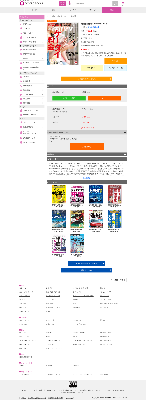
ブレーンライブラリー (30, 110)
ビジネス (73, 10)
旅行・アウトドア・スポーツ (109, 304)
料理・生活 (22, 307)
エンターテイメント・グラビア (82, 340)
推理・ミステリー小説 (26, 292)
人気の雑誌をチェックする (87, 263)
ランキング (26, 28)
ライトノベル (77, 292)
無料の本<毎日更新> (29, 54)
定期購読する (86, 147)
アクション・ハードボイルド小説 (83, 296)
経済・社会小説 (104, 296)
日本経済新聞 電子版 (25, 357)
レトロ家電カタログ (29, 37)
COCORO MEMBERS (30, 115)
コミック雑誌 (50, 344)
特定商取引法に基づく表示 (55, 398)
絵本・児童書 (104, 307)
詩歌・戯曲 (76, 307)
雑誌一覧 (60, 16)
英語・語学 (22, 304)
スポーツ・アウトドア (53, 340)
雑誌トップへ (86, 270)
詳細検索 (26, 77)
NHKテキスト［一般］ (107, 344)
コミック (92, 10)
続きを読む (87, 178)
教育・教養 (49, 304)
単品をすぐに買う (69, 98)
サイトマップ (69, 398)
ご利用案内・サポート (30, 138)
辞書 (74, 304)
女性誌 (75, 336)
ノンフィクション (51, 300)
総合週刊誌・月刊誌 (106, 333)
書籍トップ (22, 288)
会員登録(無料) (28, 127)
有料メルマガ (23, 348)
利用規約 (23, 398)
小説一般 (102, 288)
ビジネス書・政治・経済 (80, 288)
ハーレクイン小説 (105, 300)
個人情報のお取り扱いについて (37, 398)
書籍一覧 (49, 288)
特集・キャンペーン (29, 33)
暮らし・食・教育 (105, 340)
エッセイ (22, 300)
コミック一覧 (50, 320)
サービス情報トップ (25, 374)
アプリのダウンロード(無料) (29, 132)
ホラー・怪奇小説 (24, 296)
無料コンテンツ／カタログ (54, 348)
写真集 (48, 311)
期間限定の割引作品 (29, 49)
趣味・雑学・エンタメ (53, 307)
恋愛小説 (75, 300)
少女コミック (23, 324)
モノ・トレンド (24, 336)
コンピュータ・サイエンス (27, 340)
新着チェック (27, 24)
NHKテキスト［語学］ (80, 344)
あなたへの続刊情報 (29, 42)
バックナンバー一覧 (115, 68)
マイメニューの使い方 (30, 142)
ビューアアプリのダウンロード (82, 374)
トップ (34, 10)
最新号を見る (92, 68)
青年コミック (104, 320)
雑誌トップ (22, 333)
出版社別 (49, 365)
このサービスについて (30, 122)
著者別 (21, 365)
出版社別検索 (27, 86)
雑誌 (111, 10)
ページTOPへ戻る (116, 280)
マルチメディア (24, 311)
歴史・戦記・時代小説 (53, 292)
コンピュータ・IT (105, 292)
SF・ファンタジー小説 (53, 296)
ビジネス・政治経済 (70, 16)
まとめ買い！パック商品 (31, 63)
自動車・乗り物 (104, 336)
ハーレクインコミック (80, 324)
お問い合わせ (104, 374)
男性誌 (48, 336)
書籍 (53, 10)
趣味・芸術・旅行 (24, 344)
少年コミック (77, 320)
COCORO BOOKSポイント (31, 68)
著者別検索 (26, 81)
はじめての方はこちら (87, 79)
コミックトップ (24, 320)
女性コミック (50, 324)
